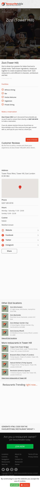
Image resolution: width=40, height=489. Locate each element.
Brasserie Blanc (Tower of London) (22, 355)
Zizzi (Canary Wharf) (17, 331)
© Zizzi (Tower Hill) (7, 78)
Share (9, 251)
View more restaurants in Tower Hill (14, 378)
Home (3, 9)
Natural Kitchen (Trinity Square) (21, 363)
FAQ (16, 457)
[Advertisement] (20, 158)
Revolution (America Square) (20, 371)
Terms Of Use (33, 454)
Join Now (20, 446)
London (10, 10)
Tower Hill (27, 10)
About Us (18, 454)
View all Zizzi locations (9, 338)
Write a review (32, 140)
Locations (5, 454)
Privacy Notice (33, 457)
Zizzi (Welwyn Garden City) (19, 323)
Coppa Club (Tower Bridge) (19, 347)
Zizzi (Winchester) (16, 307)
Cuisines (4, 457)
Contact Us (19, 459)
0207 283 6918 (7, 203)
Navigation (5, 459)
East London (18, 10)
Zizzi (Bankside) (15, 315)
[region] (20, 189)
